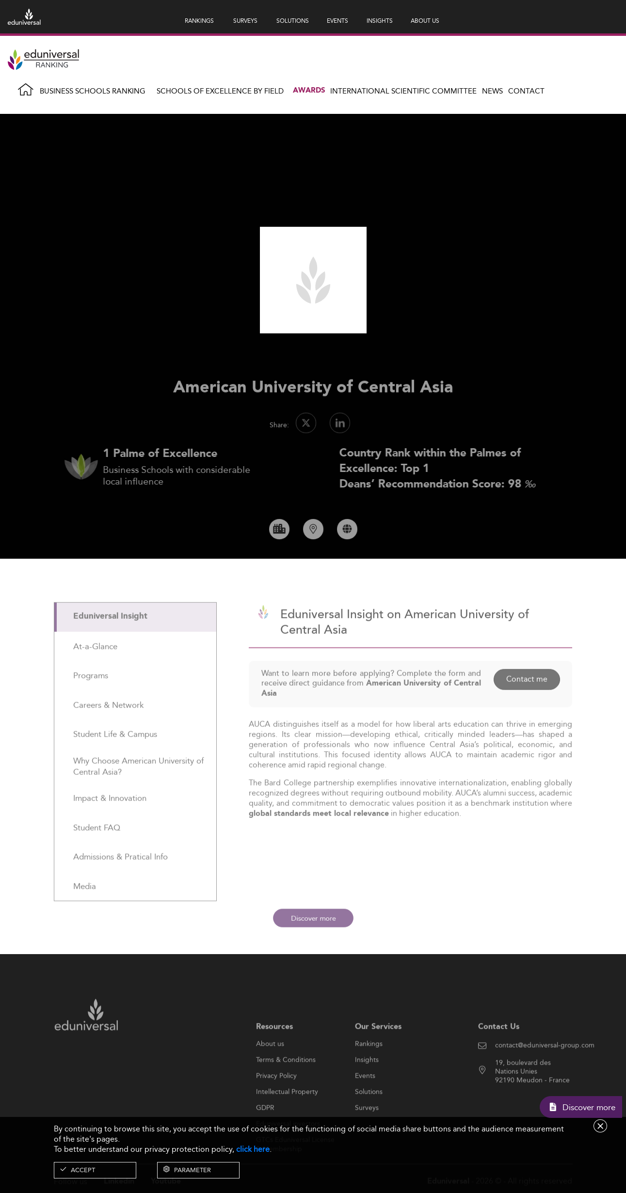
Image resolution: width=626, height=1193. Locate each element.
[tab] (135, 641)
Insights (367, 1084)
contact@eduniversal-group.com (544, 1070)
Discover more (313, 918)
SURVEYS (245, 20)
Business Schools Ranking (92, 90)
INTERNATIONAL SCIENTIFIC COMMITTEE (403, 90)
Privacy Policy (276, 1100)
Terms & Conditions (286, 1084)
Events (365, 1100)
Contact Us (498, 1051)
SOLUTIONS (292, 20)
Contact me (526, 703)
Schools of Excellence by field (220, 90)
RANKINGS (199, 20)
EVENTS (337, 20)
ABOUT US (425, 20)
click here (253, 1149)
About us (270, 1068)
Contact (526, 90)
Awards (309, 90)
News (492, 90)
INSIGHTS (380, 20)
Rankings (369, 1068)
